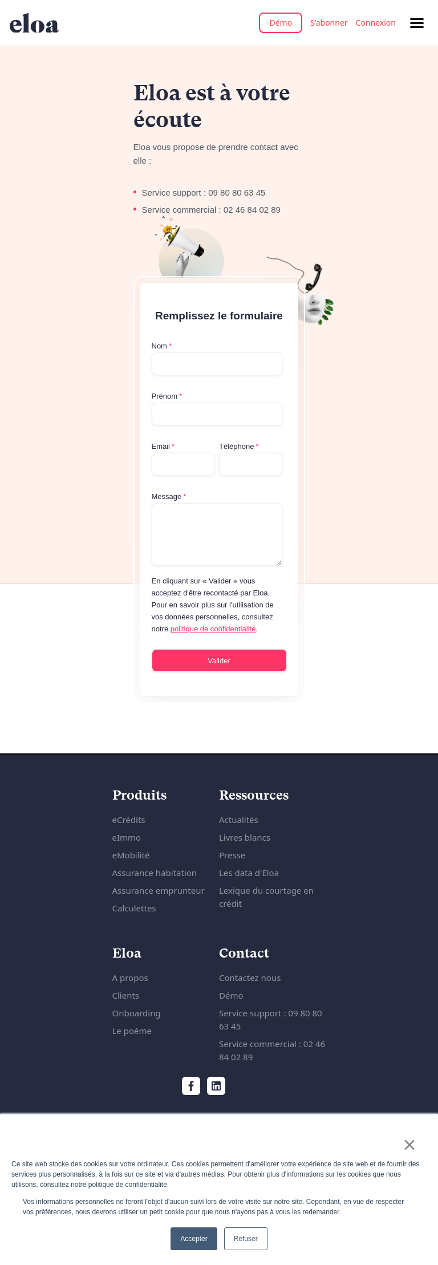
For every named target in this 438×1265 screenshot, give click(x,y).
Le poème (132, 1030)
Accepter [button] (193, 1239)
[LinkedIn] (216, 1086)
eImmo (126, 837)
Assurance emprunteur (158, 890)
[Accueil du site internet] (34, 23)
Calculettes (134, 908)
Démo (280, 22)
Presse (232, 855)
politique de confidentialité (213, 629)
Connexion (376, 22)
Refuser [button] (246, 1239)
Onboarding (136, 1013)
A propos (130, 977)
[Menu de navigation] (417, 23)
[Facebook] (191, 1086)
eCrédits (128, 819)
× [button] (409, 1144)
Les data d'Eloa (249, 872)
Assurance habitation (154, 872)
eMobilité (131, 855)
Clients (126, 995)
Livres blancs (244, 837)
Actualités (238, 819)
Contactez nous (250, 977)
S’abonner (329, 22)
